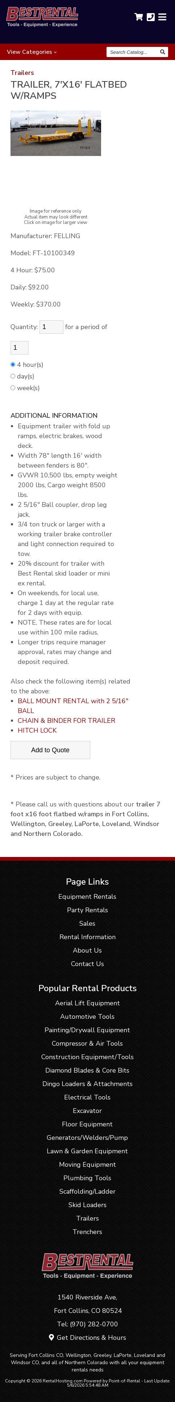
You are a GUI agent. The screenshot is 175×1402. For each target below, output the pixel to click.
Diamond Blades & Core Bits (87, 1070)
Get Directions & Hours (87, 1337)
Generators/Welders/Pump (87, 1137)
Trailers (22, 72)
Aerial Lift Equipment (87, 1003)
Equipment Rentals (87, 896)
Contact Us (87, 964)
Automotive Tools (87, 1016)
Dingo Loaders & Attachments (87, 1083)
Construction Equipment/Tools (87, 1057)
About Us (87, 950)
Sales (87, 923)
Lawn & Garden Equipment (87, 1151)
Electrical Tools (87, 1097)
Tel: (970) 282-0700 (87, 1324)
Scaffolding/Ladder (87, 1191)
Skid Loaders (87, 1205)
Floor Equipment (87, 1124)
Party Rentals (87, 910)
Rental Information (87, 937)
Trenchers (87, 1231)
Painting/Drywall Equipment (87, 1030)
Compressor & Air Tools (87, 1043)
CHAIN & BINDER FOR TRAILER (66, 720)
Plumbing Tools (87, 1178)
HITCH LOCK (37, 730)
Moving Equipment (87, 1164)
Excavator (87, 1110)
